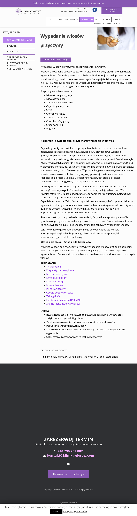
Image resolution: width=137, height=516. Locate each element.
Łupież (11, 51)
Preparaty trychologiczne (60, 269)
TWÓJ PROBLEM (87, 19)
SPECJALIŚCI (117, 19)
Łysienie (11, 45)
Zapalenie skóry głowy (17, 59)
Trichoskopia (53, 266)
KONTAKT (117, 24)
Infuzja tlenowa (54, 284)
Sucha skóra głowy (19, 69)
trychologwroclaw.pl (68, 502)
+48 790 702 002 (82, 8)
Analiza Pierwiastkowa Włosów (63, 303)
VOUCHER (106, 19)
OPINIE (109, 24)
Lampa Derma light (56, 277)
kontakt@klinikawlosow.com (76, 11)
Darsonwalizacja (55, 281)
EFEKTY (98, 19)
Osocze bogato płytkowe (59, 292)
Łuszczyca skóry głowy (17, 65)
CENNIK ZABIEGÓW (71, 19)
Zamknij (56, 511)
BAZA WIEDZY (99, 24)
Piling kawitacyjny (56, 288)
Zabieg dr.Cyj (53, 295)
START (52, 19)
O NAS (59, 19)
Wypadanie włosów (19, 40)
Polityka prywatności (84, 489)
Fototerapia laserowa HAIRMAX (63, 299)
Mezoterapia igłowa (57, 273)
